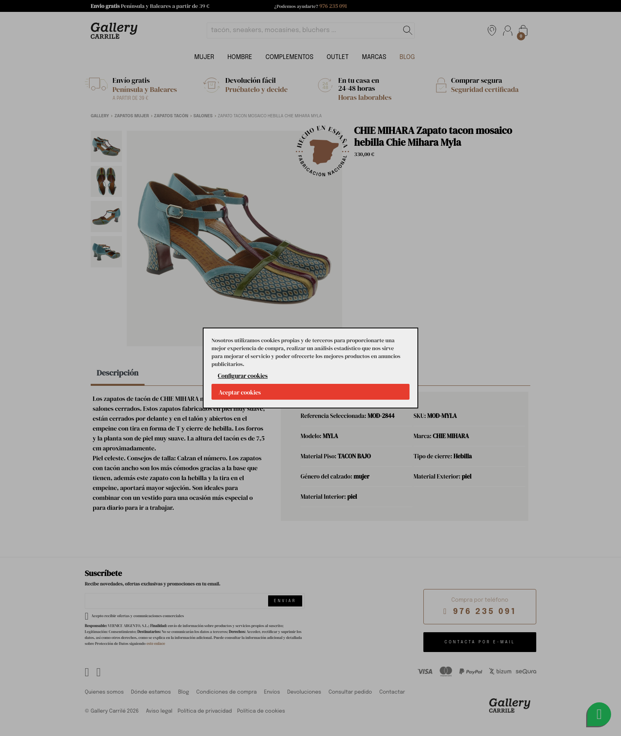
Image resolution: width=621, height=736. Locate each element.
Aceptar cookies (240, 392)
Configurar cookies (243, 376)
